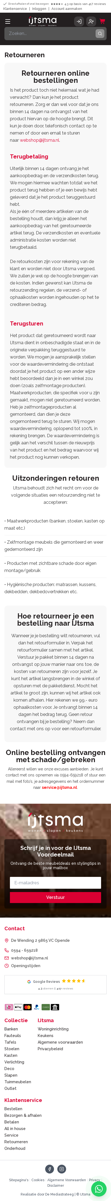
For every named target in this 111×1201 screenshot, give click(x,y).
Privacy (94, 1180)
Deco (9, 1068)
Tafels (10, 1042)
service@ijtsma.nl (59, 787)
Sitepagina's (18, 1180)
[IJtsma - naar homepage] (42, 21)
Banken (11, 1029)
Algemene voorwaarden (60, 1042)
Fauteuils (12, 1035)
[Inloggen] (79, 21)
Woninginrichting (53, 1029)
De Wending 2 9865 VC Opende (40, 940)
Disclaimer (55, 1186)
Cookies (37, 1180)
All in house (15, 1128)
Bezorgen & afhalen (23, 1115)
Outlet (10, 1088)
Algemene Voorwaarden (66, 1180)
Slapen (10, 1075)
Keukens (45, 1035)
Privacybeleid (50, 1049)
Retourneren (16, 1142)
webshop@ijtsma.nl (39, 140)
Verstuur (55, 897)
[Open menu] (7, 21)
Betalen (11, 1122)
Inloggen (39, 8)
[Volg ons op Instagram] (61, 1169)
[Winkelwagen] (102, 21)
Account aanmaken (67, 8)
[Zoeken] (55, 33)
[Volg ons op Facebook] (49, 1169)
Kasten (10, 1055)
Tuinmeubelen (17, 1082)
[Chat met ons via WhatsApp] (99, 1189)
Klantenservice (15, 8)
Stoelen (11, 1049)
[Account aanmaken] (91, 21)
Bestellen (13, 1109)
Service (11, 1135)
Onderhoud (14, 1148)
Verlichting (14, 1062)
